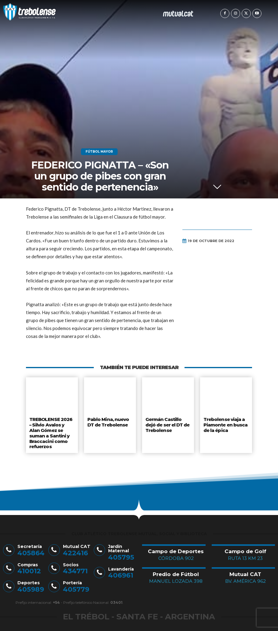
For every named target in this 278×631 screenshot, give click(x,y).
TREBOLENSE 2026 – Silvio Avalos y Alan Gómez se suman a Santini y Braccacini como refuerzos (50, 431)
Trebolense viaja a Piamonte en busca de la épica (225, 424)
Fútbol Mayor (99, 151)
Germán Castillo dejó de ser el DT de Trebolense (168, 424)
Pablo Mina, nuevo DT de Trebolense (107, 421)
